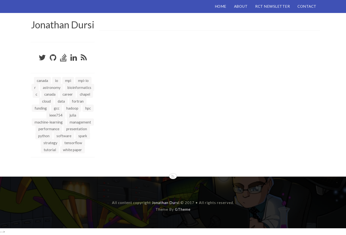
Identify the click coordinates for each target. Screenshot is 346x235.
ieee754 (55, 115)
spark (82, 136)
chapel (85, 94)
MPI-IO (83, 80)
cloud (46, 101)
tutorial (50, 150)
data (61, 101)
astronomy (52, 87)
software (63, 136)
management (80, 122)
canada (50, 94)
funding (41, 108)
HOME (220, 6)
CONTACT (306, 6)
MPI (68, 80)
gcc (56, 108)
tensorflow (73, 143)
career (67, 94)
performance (48, 129)
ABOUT (241, 6)
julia (72, 115)
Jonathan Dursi (62, 25)
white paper (72, 150)
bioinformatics (79, 87)
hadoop (72, 108)
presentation (76, 129)
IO (56, 80)
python (43, 136)
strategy (50, 143)
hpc (88, 108)
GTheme (183, 209)
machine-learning (49, 122)
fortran (78, 101)
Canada (42, 80)
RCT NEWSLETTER (272, 6)
